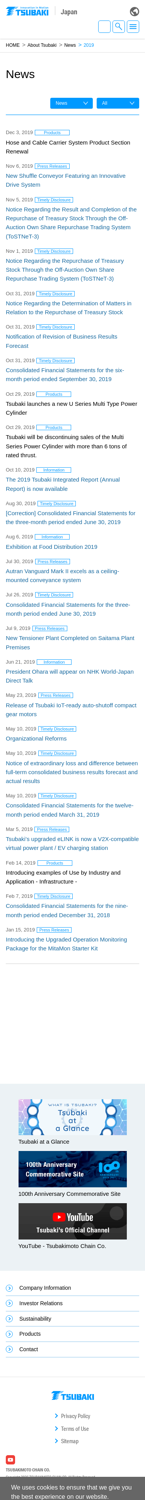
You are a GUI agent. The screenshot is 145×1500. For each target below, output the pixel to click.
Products (30, 1334)
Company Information (45, 1288)
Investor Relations (41, 1303)
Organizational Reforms (36, 738)
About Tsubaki (41, 45)
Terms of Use (75, 1428)
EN (104, 26)
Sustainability (35, 1319)
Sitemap (69, 1441)
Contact (28, 1349)
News (70, 45)
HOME (13, 45)
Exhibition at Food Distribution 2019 (51, 546)
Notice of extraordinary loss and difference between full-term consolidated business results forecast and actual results (72, 772)
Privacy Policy (75, 1416)
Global (134, 11)
